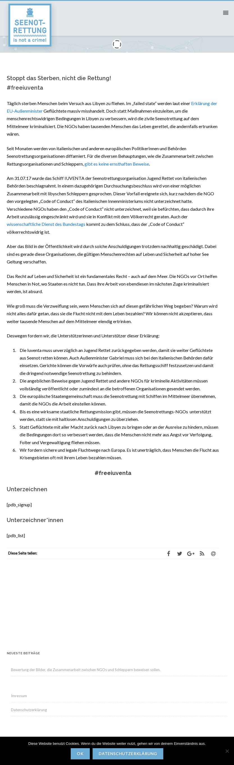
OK (80, 753)
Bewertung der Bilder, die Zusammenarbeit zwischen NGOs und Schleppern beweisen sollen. (85, 669)
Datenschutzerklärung (29, 710)
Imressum (19, 696)
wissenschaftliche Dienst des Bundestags (46, 224)
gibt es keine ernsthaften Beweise (116, 163)
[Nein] (227, 751)
